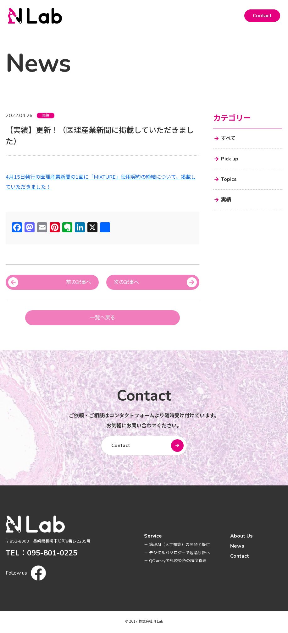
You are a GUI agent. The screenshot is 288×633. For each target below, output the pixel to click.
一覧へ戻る (102, 317)
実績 (45, 115)
